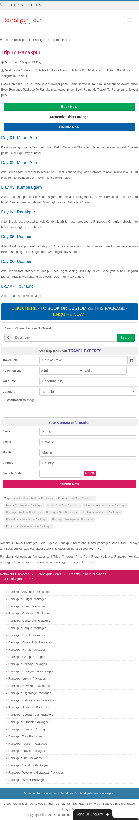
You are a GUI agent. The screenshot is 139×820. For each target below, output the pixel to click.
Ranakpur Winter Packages (26, 780)
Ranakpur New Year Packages (29, 685)
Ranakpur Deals (49, 574)
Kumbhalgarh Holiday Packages (34, 498)
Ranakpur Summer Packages (28, 729)
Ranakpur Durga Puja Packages (30, 642)
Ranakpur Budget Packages (27, 599)
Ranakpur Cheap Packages (27, 606)
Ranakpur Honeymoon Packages (72, 519)
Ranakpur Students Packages (28, 722)
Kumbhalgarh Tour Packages (76, 498)
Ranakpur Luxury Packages (27, 678)
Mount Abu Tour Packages (63, 505)
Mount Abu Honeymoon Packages (105, 505)
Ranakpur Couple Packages (27, 628)
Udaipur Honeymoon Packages (101, 512)
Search (126, 337)
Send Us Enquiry (113, 803)
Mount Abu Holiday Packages (24, 505)
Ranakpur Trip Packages (25, 758)
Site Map (78, 803)
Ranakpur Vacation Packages (28, 765)
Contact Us (63, 803)
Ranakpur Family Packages (27, 649)
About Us (10, 803)
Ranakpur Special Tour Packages (30, 714)
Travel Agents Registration (36, 803)
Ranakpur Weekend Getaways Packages (36, 772)
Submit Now (69, 484)
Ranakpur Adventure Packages (29, 591)
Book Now (69, 106)
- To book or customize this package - (69, 311)
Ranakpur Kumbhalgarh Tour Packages (86, 793)
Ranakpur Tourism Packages (27, 743)
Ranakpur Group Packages (26, 657)
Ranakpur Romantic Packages (29, 707)
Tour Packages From (15, 579)
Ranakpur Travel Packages (26, 751)
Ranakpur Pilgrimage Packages (29, 693)
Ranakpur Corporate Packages (29, 620)
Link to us (93, 803)
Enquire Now (69, 127)
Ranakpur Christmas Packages (29, 613)
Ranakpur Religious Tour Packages (32, 700)
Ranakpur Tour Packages (61, 512)
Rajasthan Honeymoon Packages (27, 519)
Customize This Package (69, 117)
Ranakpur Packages (14, 574)
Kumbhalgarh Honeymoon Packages (29, 526)
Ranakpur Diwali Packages (26, 635)
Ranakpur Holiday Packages (23, 512)
